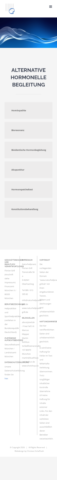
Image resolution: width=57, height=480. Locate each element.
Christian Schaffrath (35, 451)
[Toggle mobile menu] (50, 6)
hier (6, 378)
